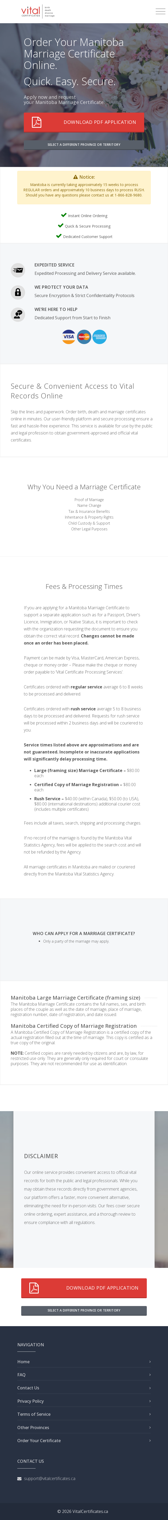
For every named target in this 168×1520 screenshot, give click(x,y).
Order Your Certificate (39, 1440)
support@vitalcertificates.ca (49, 1478)
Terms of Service (34, 1414)
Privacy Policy (30, 1401)
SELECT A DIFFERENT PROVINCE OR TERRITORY (84, 144)
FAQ (21, 1375)
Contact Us (28, 1388)
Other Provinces (33, 1427)
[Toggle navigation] (160, 11)
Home (23, 1362)
